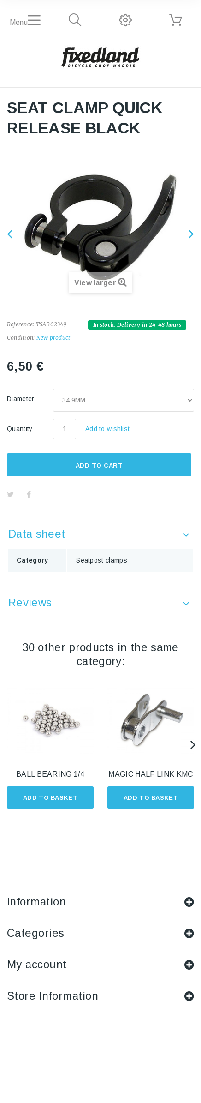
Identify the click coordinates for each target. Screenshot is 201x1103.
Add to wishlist (107, 428)
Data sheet (36, 534)
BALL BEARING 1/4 (50, 774)
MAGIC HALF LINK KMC (150, 774)
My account (37, 964)
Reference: (20, 324)
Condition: (21, 337)
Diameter (21, 398)
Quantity (20, 428)
